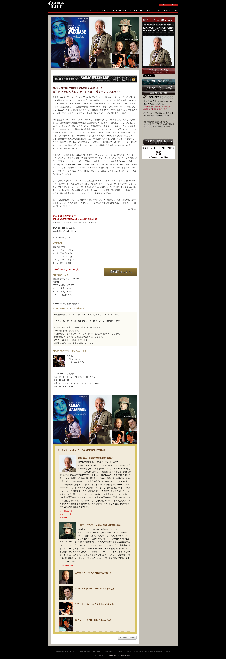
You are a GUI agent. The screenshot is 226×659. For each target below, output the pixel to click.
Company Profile (84, 651)
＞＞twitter (64, 517)
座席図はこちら (121, 272)
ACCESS (167, 10)
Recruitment (97, 651)
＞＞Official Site (66, 511)
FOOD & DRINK (135, 10)
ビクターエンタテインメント (71, 383)
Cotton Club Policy (124, 651)
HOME (163, 5)
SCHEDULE (106, 10)
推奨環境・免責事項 (163, 651)
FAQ (176, 10)
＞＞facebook (65, 514)
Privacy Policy (109, 651)
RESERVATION (119, 10)
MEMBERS (173, 5)
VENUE (158, 10)
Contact (71, 651)
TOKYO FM (64, 380)
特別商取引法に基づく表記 (143, 651)
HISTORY (149, 10)
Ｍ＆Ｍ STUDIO (69, 386)
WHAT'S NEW (92, 10)
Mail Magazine (61, 651)
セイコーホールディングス (70, 377)
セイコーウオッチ (89, 377)
